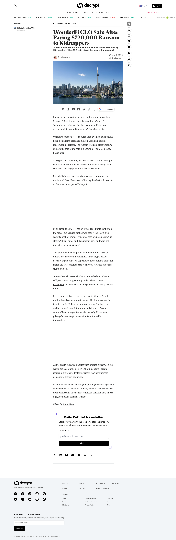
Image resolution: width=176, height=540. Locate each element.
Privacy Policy (89, 505)
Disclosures (66, 502)
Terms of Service (90, 499)
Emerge (87, 13)
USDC (98, 17)
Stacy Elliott (68, 404)
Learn (75, 13)
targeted (57, 304)
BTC (15, 17)
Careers (109, 502)
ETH (37, 17)
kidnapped (58, 284)
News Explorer (102, 489)
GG (81, 13)
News (69, 13)
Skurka (97, 228)
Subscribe (19, 528)
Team (64, 499)
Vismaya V (65, 57)
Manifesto (65, 505)
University (116, 483)
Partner (66, 483)
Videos (94, 13)
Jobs (108, 505)
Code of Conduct (91, 502)
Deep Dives (100, 483)
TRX (141, 17)
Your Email (64, 430)
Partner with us (154, 12)
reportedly (71, 372)
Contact (110, 499)
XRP (79, 17)
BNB (59, 17)
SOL (121, 17)
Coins (64, 489)
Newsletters (104, 13)
